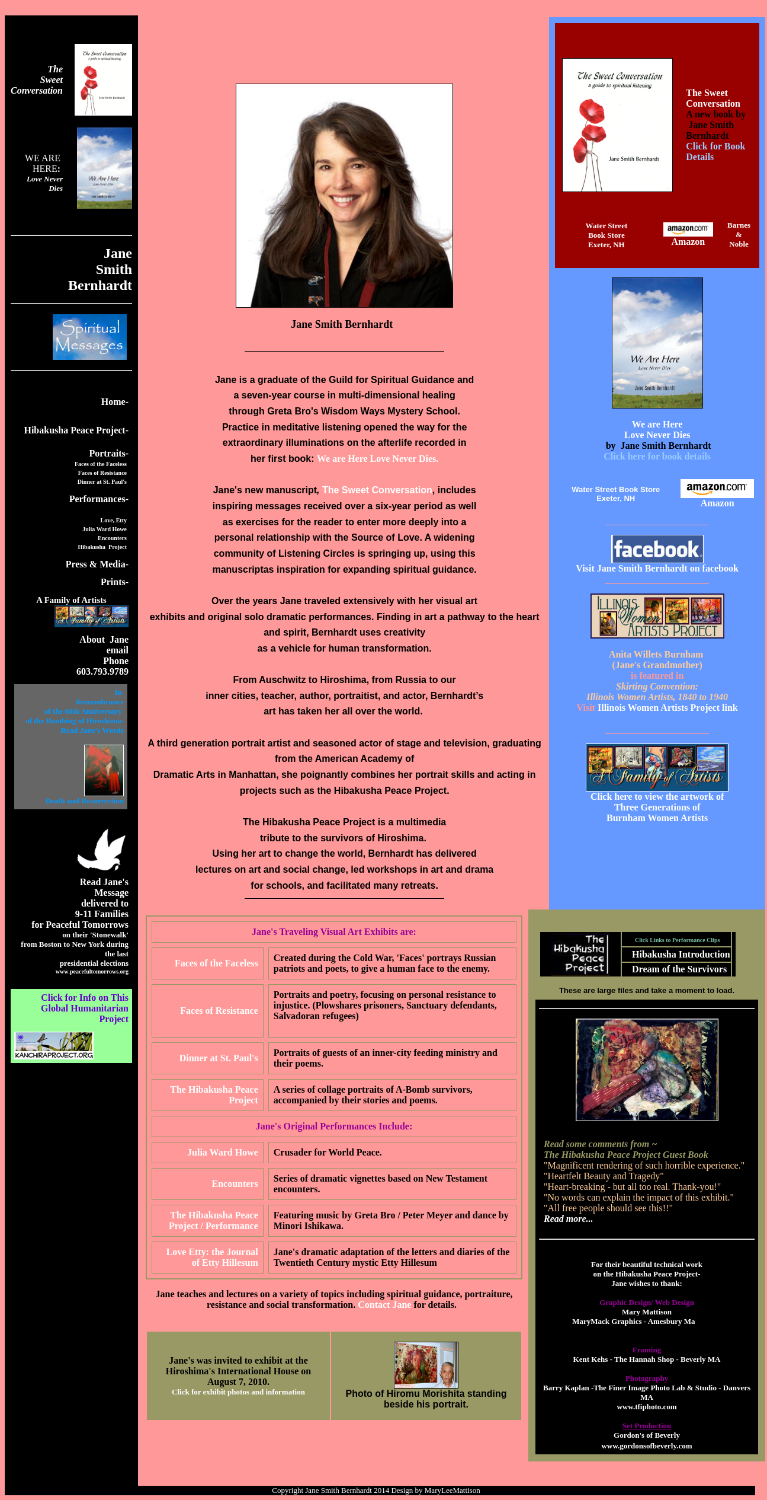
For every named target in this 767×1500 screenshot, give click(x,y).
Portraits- (109, 453)
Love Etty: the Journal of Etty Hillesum (212, 1257)
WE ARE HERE (44, 163)
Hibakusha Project (102, 547)
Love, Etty (114, 520)
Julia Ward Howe (104, 529)
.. (92, 971)
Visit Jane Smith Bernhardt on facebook (657, 568)
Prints (115, 582)
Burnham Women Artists (657, 818)
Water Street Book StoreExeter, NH (616, 494)
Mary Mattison (647, 1311)
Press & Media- (97, 564)
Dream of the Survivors (679, 969)
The (55, 69)
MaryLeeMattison (454, 1490)
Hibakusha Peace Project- (76, 430)
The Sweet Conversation (713, 98)
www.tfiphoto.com (646, 1406)
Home (113, 402)
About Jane (104, 639)
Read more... (568, 1219)
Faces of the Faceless (101, 464)
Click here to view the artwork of (657, 797)
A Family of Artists (71, 600)
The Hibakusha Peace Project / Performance (213, 1220)
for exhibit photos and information (248, 1391)
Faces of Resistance (102, 473)
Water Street (607, 225)
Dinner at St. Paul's (102, 481)
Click (181, 1391)
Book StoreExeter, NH (606, 240)
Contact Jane (384, 1305)
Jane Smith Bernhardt (338, 1490)
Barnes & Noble (738, 234)
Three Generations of (657, 807)
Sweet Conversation (37, 85)
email (118, 650)
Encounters (112, 538)
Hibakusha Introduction (681, 954)
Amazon (688, 242)
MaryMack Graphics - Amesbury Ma (633, 1321)
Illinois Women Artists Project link (660, 708)
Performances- (99, 499)
